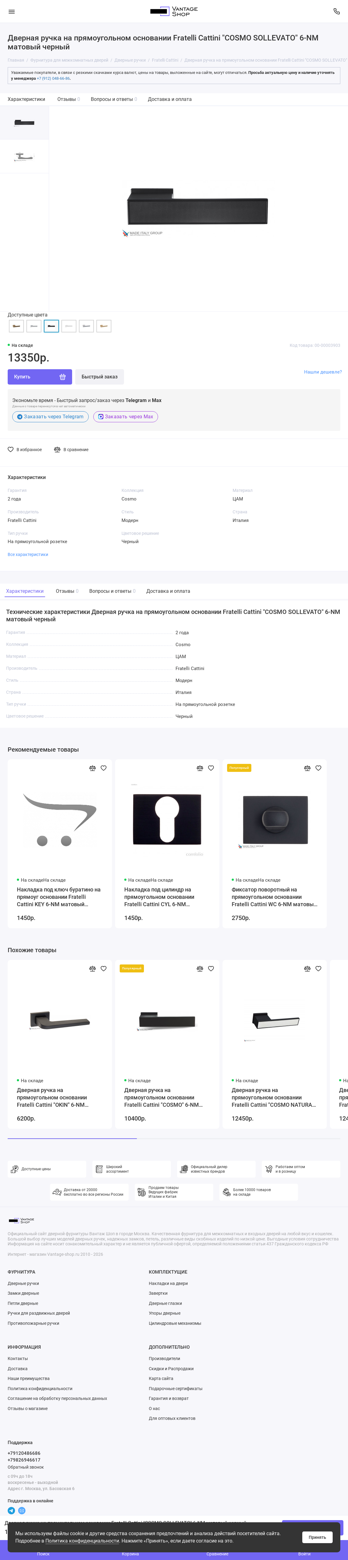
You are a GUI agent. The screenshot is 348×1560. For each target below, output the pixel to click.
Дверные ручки (23, 1283)
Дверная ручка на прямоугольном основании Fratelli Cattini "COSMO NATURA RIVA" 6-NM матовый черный (272, 1098)
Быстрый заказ (100, 377)
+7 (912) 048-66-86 (53, 78)
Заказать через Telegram (50, 417)
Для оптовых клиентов (172, 1418)
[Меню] (11, 11)
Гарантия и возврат (169, 1398)
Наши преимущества (29, 1378)
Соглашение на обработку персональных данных (57, 1398)
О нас (154, 1408)
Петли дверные (23, 1303)
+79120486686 (24, 1453)
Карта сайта (161, 1378)
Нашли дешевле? (323, 372)
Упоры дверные (164, 1313)
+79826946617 (24, 1460)
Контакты (18, 1358)
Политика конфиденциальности (82, 1541)
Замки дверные (23, 1293)
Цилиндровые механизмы (175, 1323)
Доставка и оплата (170, 99)
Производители (164, 1358)
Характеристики (26, 99)
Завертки (158, 1293)
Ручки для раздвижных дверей (39, 1313)
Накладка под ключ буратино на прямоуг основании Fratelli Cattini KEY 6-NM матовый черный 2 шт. (59, 897)
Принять (317, 1537)
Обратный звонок (26, 1467)
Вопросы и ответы (114, 99)
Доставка (18, 1368)
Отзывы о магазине (28, 1408)
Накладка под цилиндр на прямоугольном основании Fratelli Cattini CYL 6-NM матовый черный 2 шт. (159, 897)
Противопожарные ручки (33, 1323)
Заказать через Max (125, 417)
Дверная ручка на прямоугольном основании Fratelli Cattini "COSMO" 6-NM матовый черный (161, 1098)
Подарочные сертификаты (176, 1388)
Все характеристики (28, 554)
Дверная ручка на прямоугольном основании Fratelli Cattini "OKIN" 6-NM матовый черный (52, 1098)
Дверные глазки (165, 1303)
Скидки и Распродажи (171, 1368)
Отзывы (68, 99)
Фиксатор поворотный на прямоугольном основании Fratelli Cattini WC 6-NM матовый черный (274, 897)
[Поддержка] (336, 11)
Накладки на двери (168, 1283)
